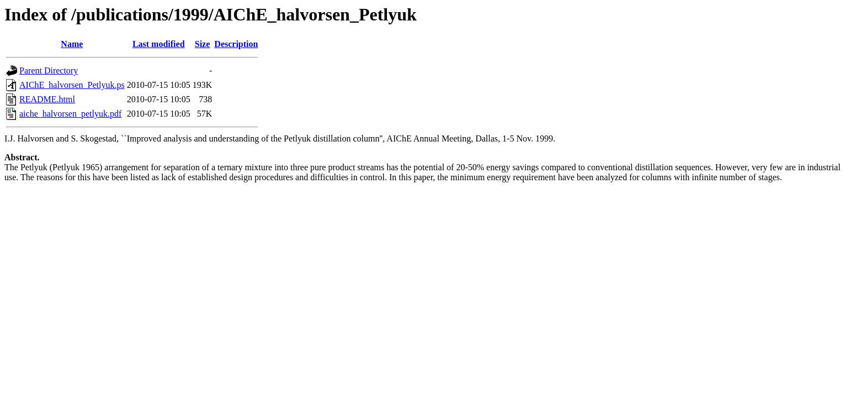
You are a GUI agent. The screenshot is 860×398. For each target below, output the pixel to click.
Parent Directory (48, 70)
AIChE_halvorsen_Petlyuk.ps (72, 85)
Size (202, 44)
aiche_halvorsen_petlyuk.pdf (70, 113)
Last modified (158, 44)
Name (72, 44)
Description (236, 44)
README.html (47, 99)
